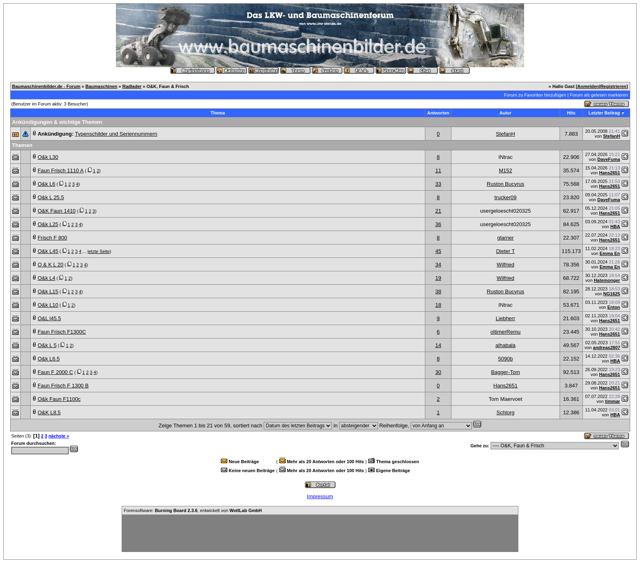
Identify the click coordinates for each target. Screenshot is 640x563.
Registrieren (613, 86)
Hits (571, 112)
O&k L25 (48, 224)
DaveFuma (608, 159)
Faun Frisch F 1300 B (63, 386)
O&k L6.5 (49, 359)
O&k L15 (48, 291)
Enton (613, 307)
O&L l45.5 (49, 318)
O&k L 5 (47, 345)
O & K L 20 (50, 265)
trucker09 (505, 197)
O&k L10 (48, 305)
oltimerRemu (506, 332)
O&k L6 (46, 184)
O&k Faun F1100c (59, 399)
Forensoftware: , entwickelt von (193, 510)
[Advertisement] (320, 533)
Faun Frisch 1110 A (61, 170)
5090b (505, 359)
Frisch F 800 (52, 238)
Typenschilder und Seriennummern (116, 134)
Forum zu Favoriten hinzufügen (535, 94)
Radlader (132, 86)
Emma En (610, 253)
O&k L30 (48, 157)
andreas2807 (606, 347)
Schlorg (505, 412)
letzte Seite (99, 251)
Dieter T (505, 251)
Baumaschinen (101, 86)
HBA (615, 226)
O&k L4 (46, 278)
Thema (218, 112)
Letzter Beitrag (604, 112)
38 (438, 291)
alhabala (506, 345)
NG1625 (611, 293)
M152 (505, 170)
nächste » (59, 435)
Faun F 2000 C (55, 372)
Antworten (438, 112)
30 (438, 372)
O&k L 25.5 (51, 197)
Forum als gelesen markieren (599, 94)
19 (438, 278)
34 (438, 265)
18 (438, 305)
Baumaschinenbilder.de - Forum (46, 86)
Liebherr (506, 318)
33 (438, 184)
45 (438, 251)
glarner (505, 238)
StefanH (505, 134)
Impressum (320, 496)
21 (438, 211)
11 (438, 170)
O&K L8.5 (49, 412)
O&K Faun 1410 (57, 211)
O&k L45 (48, 251)
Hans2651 (609, 172)
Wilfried (505, 265)
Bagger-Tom (505, 372)
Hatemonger (607, 280)
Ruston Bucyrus (505, 184)
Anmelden (588, 86)
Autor (505, 112)
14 (438, 345)
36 (438, 224)
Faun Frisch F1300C (62, 332)
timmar (612, 401)
